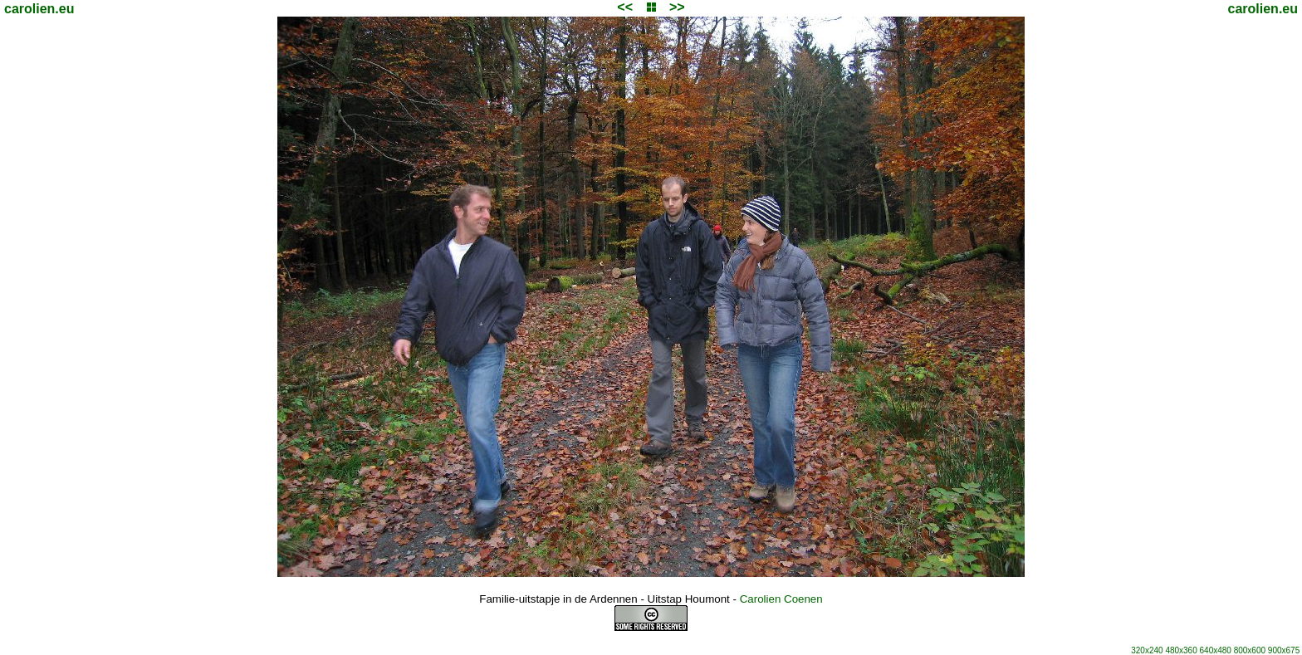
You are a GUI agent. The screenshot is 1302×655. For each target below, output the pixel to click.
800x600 (1249, 650)
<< (625, 7)
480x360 (1181, 650)
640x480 (1215, 650)
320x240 (1146, 650)
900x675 (1284, 650)
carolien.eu (39, 9)
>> (677, 7)
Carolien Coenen (781, 599)
